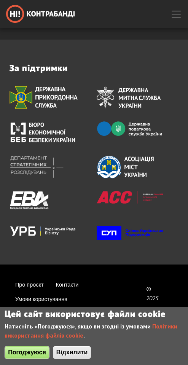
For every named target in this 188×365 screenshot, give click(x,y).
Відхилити (72, 355)
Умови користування (41, 299)
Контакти (67, 285)
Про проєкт (29, 285)
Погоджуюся (27, 355)
